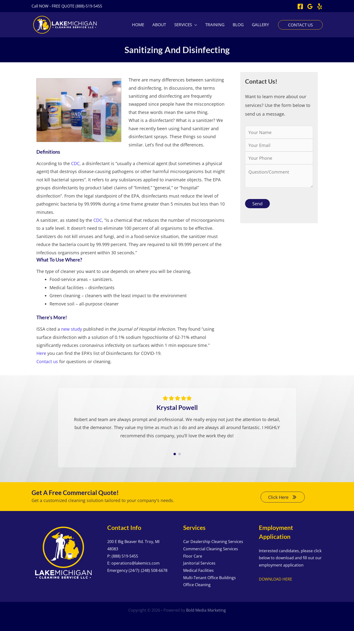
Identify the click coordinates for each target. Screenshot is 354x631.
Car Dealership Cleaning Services (213, 541)
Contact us (47, 361)
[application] (194, 24)
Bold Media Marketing (206, 610)
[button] (67, 6)
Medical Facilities (198, 570)
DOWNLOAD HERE (275, 579)
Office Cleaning (197, 584)
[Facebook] (300, 6)
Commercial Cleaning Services (210, 548)
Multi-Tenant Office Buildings (209, 577)
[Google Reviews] (310, 6)
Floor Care (192, 556)
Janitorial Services (199, 563)
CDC (75, 163)
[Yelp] (320, 6)
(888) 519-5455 (125, 556)
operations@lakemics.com (135, 563)
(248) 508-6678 (154, 570)
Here (41, 353)
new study (71, 329)
